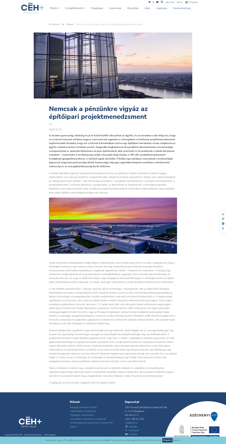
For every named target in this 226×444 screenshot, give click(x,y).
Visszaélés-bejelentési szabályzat (88, 419)
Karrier (184, 2)
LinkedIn (131, 427)
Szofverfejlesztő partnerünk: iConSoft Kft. (91, 422)
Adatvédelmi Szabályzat (83, 411)
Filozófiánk (137, 8)
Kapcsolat (174, 2)
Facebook (132, 431)
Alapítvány (166, 8)
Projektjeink (101, 8)
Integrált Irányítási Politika (83, 407)
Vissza (54, 24)
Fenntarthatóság (186, 8)
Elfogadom (167, 440)
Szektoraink (119, 8)
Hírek (151, 8)
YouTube (131, 434)
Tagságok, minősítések (82, 415)
